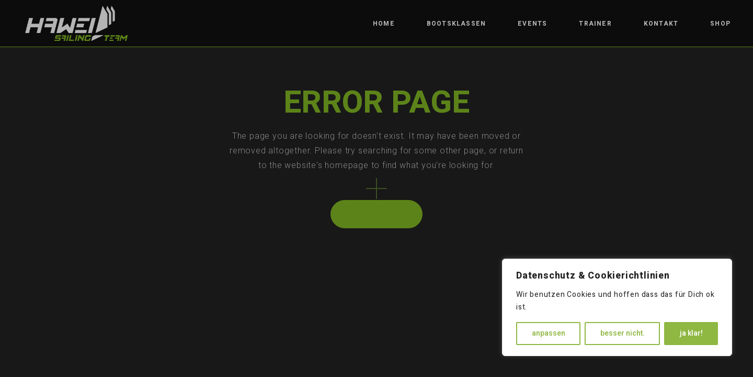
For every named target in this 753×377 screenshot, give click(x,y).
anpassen (548, 333)
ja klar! (691, 333)
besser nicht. (622, 333)
